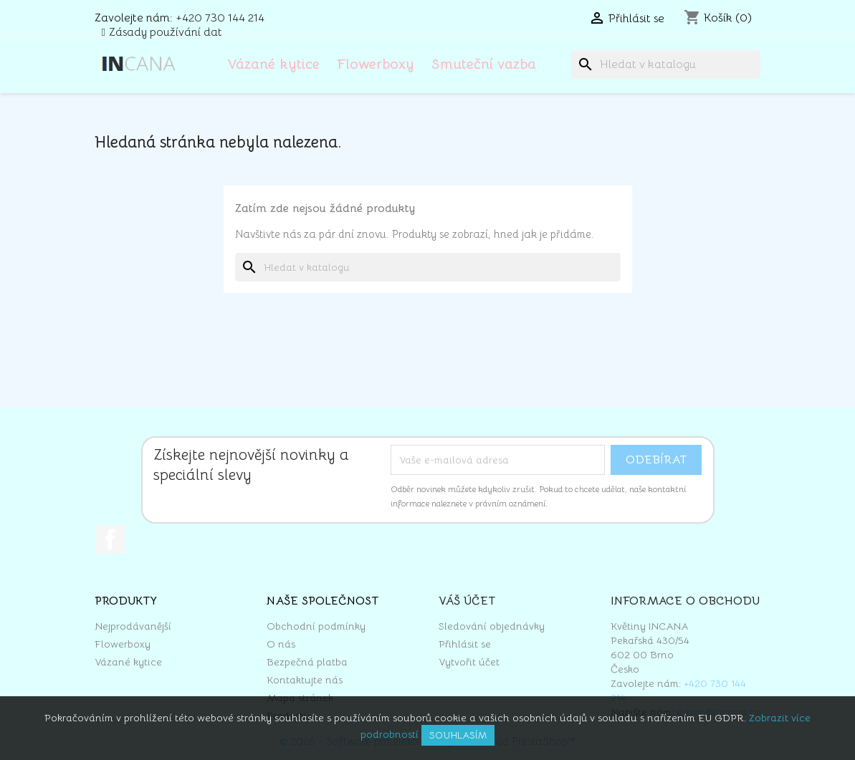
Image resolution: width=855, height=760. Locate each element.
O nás (281, 644)
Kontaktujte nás (305, 679)
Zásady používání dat (165, 32)
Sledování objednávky (492, 626)
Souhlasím (458, 735)
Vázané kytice (273, 64)
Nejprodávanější (133, 626)
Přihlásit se (465, 644)
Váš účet (467, 601)
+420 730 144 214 (220, 18)
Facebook (110, 539)
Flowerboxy (375, 64)
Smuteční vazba (483, 64)
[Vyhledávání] (665, 64)
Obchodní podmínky (316, 626)
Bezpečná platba (307, 661)
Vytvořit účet (469, 661)
